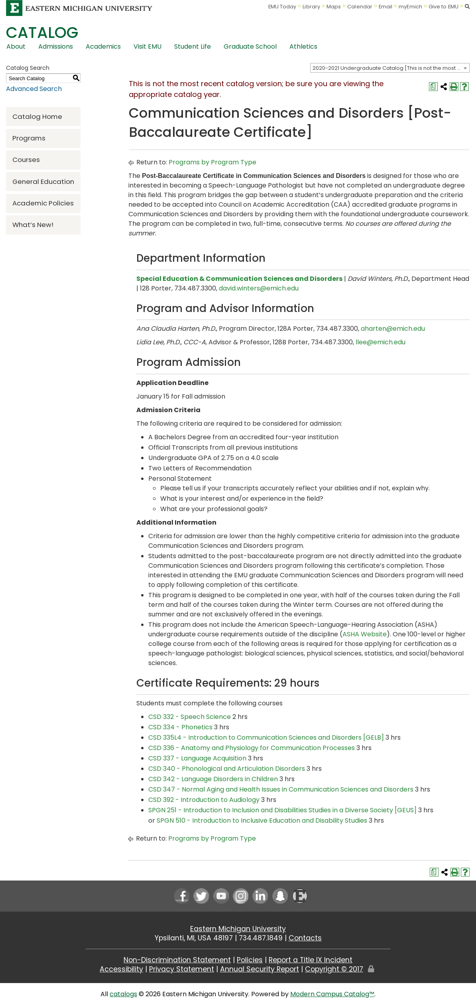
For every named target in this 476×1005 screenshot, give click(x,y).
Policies (250, 960)
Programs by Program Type (212, 162)
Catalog (42, 32)
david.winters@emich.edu (259, 288)
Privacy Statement (181, 969)
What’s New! (32, 224)
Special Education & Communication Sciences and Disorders (239, 278)
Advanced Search (34, 88)
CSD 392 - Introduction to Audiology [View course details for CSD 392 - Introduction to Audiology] (204, 799)
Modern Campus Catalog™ (332, 994)
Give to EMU (443, 6)
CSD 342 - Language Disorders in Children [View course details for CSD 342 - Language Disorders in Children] (213, 779)
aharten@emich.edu (393, 328)
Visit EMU (147, 46)
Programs (28, 138)
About (16, 46)
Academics (103, 46)
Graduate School (250, 46)
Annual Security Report (259, 969)
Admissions (55, 46)
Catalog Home (37, 116)
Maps (334, 6)
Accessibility (121, 969)
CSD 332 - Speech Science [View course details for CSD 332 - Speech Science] (189, 716)
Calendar (359, 6)
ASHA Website (364, 634)
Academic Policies (43, 203)
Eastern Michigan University (238, 929)
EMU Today (282, 6)
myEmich (410, 6)
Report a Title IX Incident (310, 960)
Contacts (305, 938)
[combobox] (390, 68)
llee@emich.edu (380, 342)
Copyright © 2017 (334, 969)
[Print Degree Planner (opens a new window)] (433, 86)
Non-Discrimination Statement (177, 960)
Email (386, 6)
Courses (26, 159)
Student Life (192, 46)
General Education (43, 181)
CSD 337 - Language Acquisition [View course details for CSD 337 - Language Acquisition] (197, 758)
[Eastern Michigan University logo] (79, 7)
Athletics (303, 46)
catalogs (123, 994)
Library (311, 6)
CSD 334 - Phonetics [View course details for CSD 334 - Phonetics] (180, 727)
